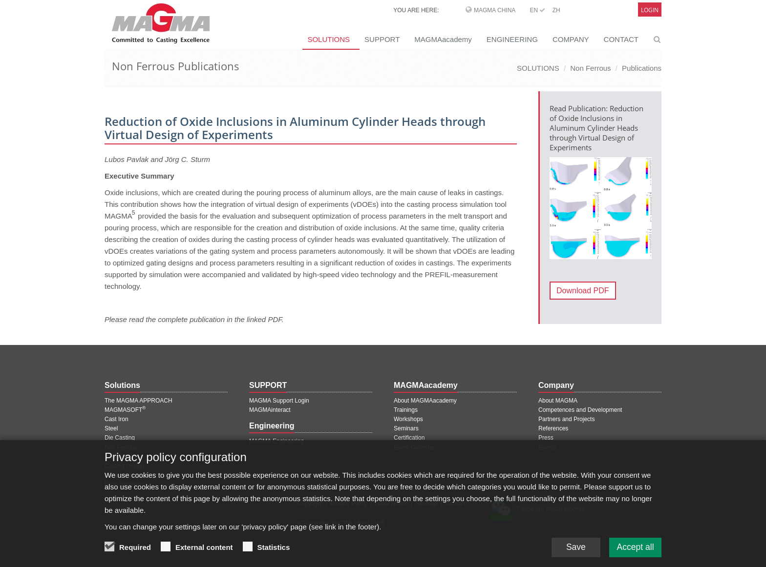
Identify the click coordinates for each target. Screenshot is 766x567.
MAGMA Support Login (279, 400)
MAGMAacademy (443, 39)
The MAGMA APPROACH (138, 400)
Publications (641, 68)
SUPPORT (382, 39)
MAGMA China (494, 10)
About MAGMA (557, 400)
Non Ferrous (590, 68)
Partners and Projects (566, 419)
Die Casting (120, 437)
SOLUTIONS (328, 39)
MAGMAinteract (270, 409)
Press (545, 437)
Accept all (635, 549)
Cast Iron (116, 419)
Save (573, 549)
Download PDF (582, 290)
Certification (409, 437)
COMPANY (571, 39)
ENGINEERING (512, 39)
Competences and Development (580, 409)
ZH (556, 10)
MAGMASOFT (125, 409)
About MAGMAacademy (425, 400)
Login (650, 10)
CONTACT (621, 39)
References (553, 428)
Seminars (406, 428)
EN (537, 10)
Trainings (406, 409)
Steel (111, 428)
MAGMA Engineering (276, 441)
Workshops (408, 419)
